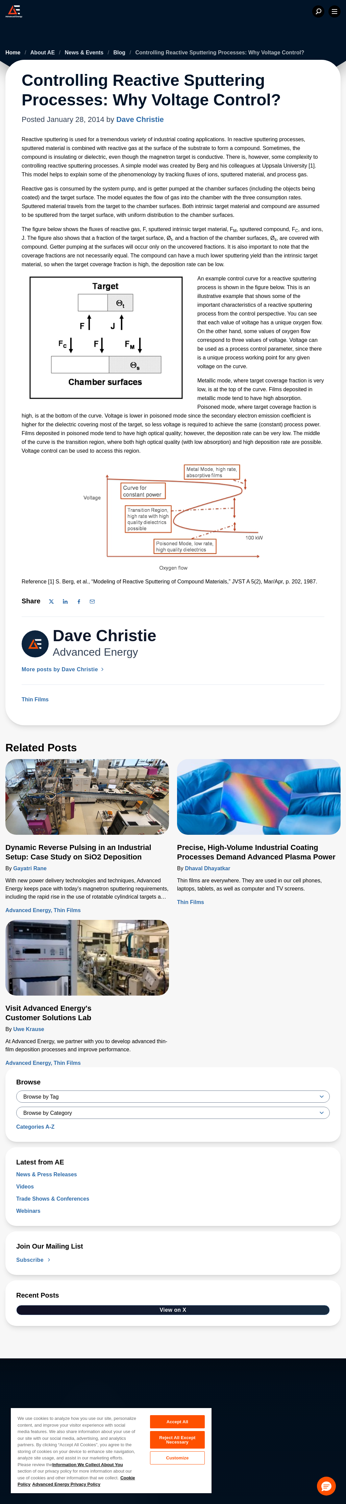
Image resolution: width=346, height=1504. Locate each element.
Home (13, 52)
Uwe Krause (28, 1029)
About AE (43, 52)
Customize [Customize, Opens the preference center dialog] (177, 1459)
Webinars (28, 1211)
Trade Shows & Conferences (52, 1199)
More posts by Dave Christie (63, 669)
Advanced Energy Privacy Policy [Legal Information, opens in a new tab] (66, 1484)
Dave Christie (140, 119)
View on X (173, 1310)
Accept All (177, 1421)
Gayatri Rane (30, 868)
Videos (25, 1186)
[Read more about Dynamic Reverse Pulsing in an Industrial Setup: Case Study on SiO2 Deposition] (87, 801)
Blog (120, 52)
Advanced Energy (28, 910)
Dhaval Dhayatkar (207, 868)
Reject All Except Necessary (177, 1440)
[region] (111, 1450)
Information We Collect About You (87, 1464)
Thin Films (35, 699)
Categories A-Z (35, 1127)
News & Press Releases (46, 1174)
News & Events (85, 52)
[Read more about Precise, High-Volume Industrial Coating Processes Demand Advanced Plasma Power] (259, 801)
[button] (326, 1486)
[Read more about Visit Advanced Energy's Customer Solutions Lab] (87, 962)
